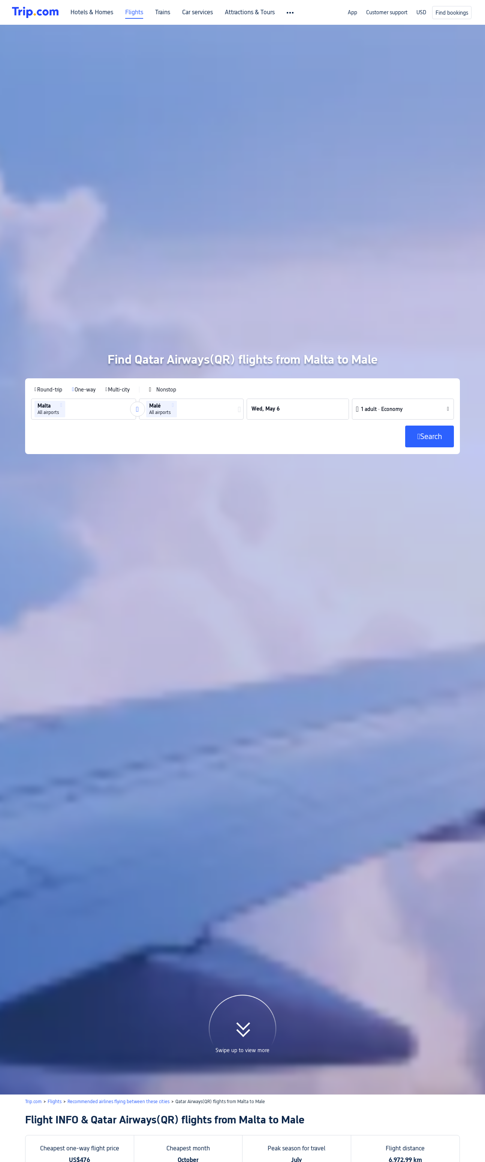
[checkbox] (162, 320)
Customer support (386, 12)
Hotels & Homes (91, 12)
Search (218, 1097)
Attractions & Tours (250, 12)
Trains (162, 12)
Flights (134, 12)
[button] (61, 336)
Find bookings (452, 13)
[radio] (48, 320)
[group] (83, 339)
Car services (197, 12)
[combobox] (69, 339)
